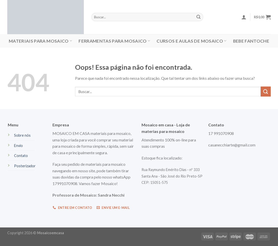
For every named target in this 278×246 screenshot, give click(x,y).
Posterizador (25, 166)
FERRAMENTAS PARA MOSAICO (114, 41)
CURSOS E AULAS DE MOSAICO (191, 41)
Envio (18, 145)
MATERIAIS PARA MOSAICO (40, 41)
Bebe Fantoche (251, 41)
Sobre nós (22, 135)
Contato (21, 155)
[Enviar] (266, 91)
